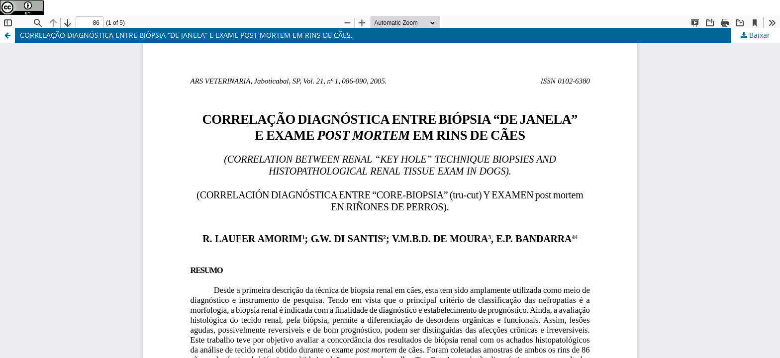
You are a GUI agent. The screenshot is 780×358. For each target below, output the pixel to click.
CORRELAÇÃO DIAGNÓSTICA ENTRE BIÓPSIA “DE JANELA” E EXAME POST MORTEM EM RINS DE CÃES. (186, 35)
